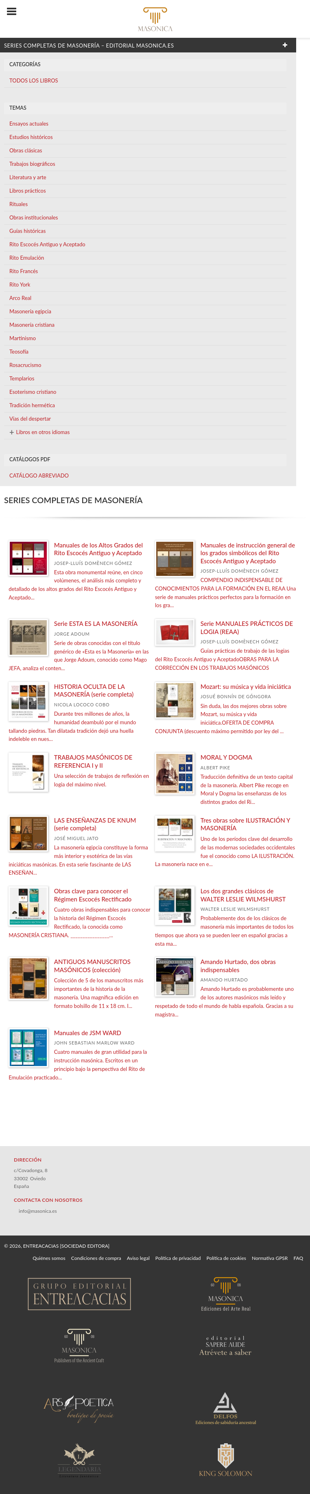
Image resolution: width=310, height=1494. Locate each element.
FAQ (298, 1258)
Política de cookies (226, 1258)
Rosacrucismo (25, 365)
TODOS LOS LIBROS (33, 80)
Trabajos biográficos (32, 164)
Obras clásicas (25, 150)
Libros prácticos (27, 190)
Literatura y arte (27, 177)
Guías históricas (27, 231)
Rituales (18, 204)
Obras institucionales (33, 217)
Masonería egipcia (30, 311)
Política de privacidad (178, 1258)
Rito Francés (23, 271)
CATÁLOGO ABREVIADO (39, 475)
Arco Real (20, 298)
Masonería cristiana (32, 324)
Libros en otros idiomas (39, 432)
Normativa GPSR (270, 1258)
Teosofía (18, 351)
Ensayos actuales (28, 123)
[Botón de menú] (14, 12)
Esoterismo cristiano (32, 392)
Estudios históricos (31, 137)
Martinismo (22, 338)
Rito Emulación (26, 257)
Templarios (21, 378)
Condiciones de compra (96, 1258)
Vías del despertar (30, 418)
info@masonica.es (38, 1211)
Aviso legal (138, 1258)
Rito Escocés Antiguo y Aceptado (47, 244)
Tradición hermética (32, 405)
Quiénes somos (49, 1258)
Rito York (19, 284)
